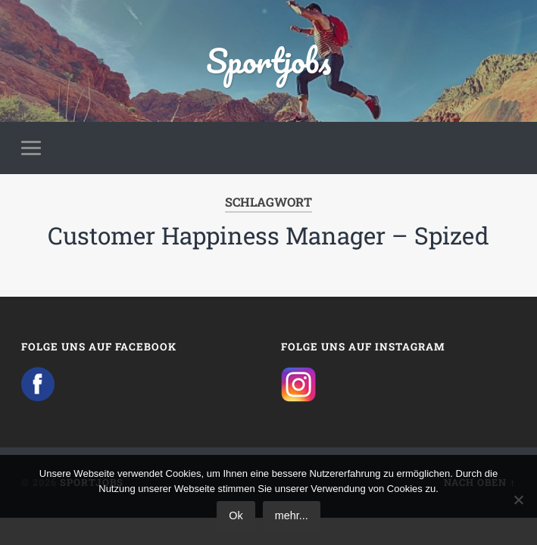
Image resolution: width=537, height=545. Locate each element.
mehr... (291, 515)
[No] (518, 499)
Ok (235, 515)
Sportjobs (268, 60)
